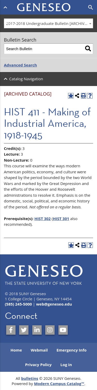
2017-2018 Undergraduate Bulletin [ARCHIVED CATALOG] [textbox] (49, 23)
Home (16, 350)
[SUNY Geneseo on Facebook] (11, 330)
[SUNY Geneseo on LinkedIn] (37, 330)
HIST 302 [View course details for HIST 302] (42, 218)
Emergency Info (71, 350)
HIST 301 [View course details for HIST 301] (61, 218)
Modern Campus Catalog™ (59, 383)
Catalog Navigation (26, 78)
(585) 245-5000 (18, 304)
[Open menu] (6, 7)
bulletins (29, 378)
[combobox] (48, 23)
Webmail (39, 350)
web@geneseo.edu (54, 304)
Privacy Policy (38, 364)
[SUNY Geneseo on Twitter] (23, 330)
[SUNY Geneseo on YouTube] (63, 330)
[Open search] (90, 7)
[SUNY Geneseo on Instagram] (50, 330)
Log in (66, 364)
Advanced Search (20, 65)
